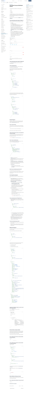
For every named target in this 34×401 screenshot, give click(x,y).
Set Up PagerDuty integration (29, 15)
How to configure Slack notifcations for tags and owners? (30, 29)
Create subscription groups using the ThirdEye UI (29, 5)
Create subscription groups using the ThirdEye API (29, 7)
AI (13, 2)
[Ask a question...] (17, 389)
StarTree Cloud (4, 2)
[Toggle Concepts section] (4, 12)
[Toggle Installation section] (4, 9)
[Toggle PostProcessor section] (4, 23)
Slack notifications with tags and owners (29, 28)
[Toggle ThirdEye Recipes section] (4, 38)
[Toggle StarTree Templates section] (4, 41)
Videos (2, 6)
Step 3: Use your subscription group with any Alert (30, 14)
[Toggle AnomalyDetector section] (4, 21)
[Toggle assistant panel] (21, 0)
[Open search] (15, 0)
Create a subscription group (29, 8)
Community (2, 4)
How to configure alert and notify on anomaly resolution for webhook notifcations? (30, 26)
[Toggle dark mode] (32, 0)
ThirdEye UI (19, 17)
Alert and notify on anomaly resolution (28, 22)
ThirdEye (7, 2)
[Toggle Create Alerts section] (4, 31)
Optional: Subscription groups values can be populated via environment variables (30, 11)
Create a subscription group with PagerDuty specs (29, 16)
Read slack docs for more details (13, 383)
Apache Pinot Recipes (11, 2)
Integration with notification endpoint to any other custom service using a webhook (30, 21)
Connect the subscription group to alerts (30, 18)
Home (1, 2)
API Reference (15, 2)
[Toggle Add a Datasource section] (4, 30)
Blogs (2, 5)
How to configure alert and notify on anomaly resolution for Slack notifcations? (30, 24)
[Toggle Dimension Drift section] (4, 22)
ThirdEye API (11, 18)
